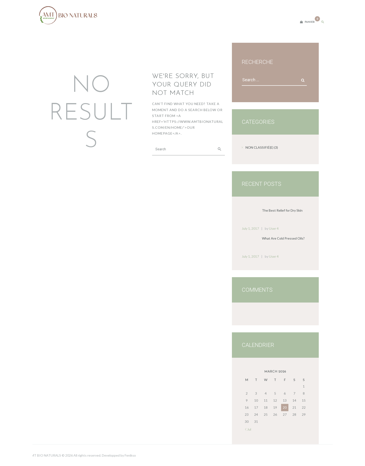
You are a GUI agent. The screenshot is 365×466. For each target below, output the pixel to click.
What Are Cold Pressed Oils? (283, 238)
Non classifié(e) (259, 147)
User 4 (274, 228)
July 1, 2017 (250, 228)
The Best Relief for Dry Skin (282, 210)
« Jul (248, 429)
